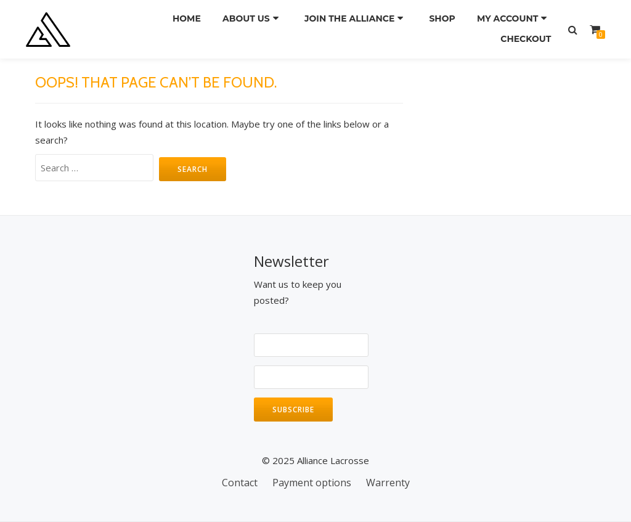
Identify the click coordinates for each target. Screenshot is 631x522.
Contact (240, 482)
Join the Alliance (351, 17)
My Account (510, 17)
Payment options (311, 482)
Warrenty (388, 482)
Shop (442, 17)
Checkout (524, 35)
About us (249, 17)
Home (187, 17)
